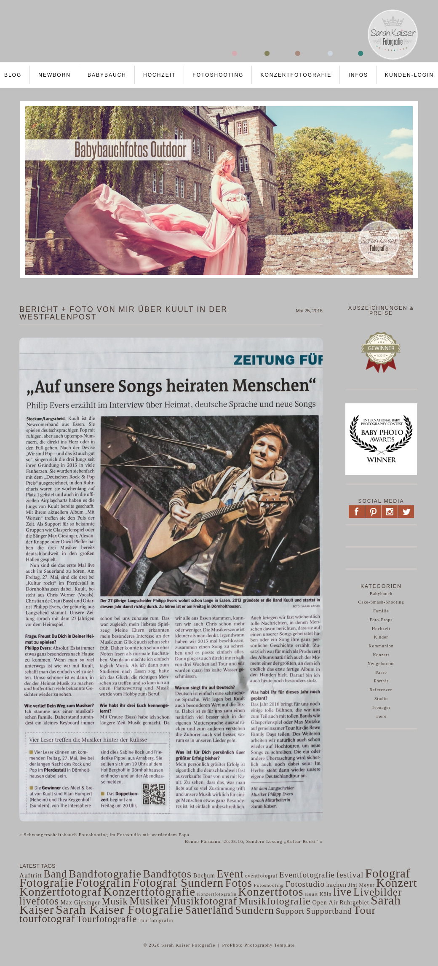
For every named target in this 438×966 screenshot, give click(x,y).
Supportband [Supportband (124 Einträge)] (329, 911)
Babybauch (107, 75)
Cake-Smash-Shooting (381, 602)
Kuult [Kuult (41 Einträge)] (311, 893)
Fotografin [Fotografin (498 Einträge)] (103, 882)
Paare (381, 672)
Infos (358, 75)
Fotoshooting (217, 75)
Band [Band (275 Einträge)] (55, 874)
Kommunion (381, 646)
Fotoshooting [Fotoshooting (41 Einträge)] (269, 885)
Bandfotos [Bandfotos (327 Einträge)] (167, 874)
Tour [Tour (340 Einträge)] (364, 910)
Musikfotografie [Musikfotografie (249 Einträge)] (275, 901)
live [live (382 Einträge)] (342, 891)
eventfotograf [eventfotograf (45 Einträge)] (261, 876)
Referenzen (381, 689)
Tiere (381, 716)
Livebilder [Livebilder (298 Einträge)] (377, 892)
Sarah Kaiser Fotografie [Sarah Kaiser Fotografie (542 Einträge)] (119, 909)
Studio (381, 698)
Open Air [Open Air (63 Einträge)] (325, 902)
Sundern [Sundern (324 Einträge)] (254, 910)
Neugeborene (381, 663)
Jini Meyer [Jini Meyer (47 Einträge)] (361, 885)
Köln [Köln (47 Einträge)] (326, 894)
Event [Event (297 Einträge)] (230, 874)
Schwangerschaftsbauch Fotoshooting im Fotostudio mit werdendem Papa (104, 834)
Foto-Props (381, 619)
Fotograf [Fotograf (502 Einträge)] (387, 873)
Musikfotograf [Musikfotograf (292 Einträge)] (204, 901)
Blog (12, 75)
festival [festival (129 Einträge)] (350, 874)
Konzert (381, 654)
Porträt (381, 681)
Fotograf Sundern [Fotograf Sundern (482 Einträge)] (178, 882)
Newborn (54, 75)
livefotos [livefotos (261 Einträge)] (39, 901)
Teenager (381, 707)
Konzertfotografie (295, 75)
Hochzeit (159, 75)
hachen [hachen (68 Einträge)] (336, 884)
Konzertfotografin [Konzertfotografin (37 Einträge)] (217, 894)
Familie (381, 611)
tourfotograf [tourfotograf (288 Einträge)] (47, 918)
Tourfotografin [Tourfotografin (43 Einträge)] (156, 920)
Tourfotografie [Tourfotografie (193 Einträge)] (107, 919)
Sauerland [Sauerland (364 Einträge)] (209, 910)
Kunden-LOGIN (409, 75)
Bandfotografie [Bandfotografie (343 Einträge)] (105, 874)
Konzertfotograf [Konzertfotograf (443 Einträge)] (60, 891)
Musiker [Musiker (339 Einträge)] (149, 901)
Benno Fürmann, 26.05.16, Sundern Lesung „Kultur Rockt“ (254, 841)
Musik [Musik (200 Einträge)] (115, 901)
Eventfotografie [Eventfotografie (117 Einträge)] (307, 874)
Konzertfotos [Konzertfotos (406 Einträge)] (271, 891)
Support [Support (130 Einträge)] (290, 911)
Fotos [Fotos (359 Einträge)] (238, 883)
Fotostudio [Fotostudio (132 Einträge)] (305, 884)
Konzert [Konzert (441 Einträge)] (396, 882)
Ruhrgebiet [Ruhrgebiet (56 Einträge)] (354, 902)
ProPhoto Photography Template (258, 944)
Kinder (381, 637)
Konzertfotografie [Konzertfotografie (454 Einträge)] (149, 891)
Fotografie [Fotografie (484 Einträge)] (46, 882)
